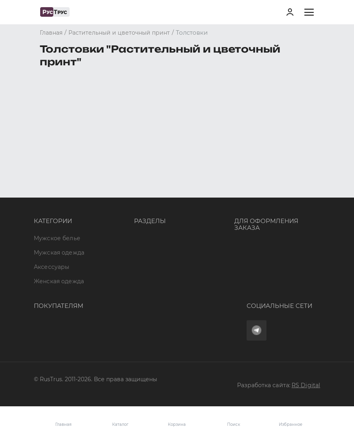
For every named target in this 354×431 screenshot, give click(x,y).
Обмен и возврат (59, 309)
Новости (147, 210)
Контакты (148, 196)
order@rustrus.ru (258, 174)
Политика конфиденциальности (82, 324)
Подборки (149, 181)
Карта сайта (152, 239)
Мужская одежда (59, 153)
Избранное (290, 418)
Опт (139, 138)
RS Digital (306, 385)
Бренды (146, 153)
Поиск (233, 424)
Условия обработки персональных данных (97, 338)
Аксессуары (51, 167)
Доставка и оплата (61, 295)
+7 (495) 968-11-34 (259, 159)
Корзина (177, 418)
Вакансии (148, 224)
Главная (63, 424)
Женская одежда (59, 181)
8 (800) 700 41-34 (258, 145)
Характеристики (158, 167)
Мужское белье (57, 138)
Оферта (45, 280)
